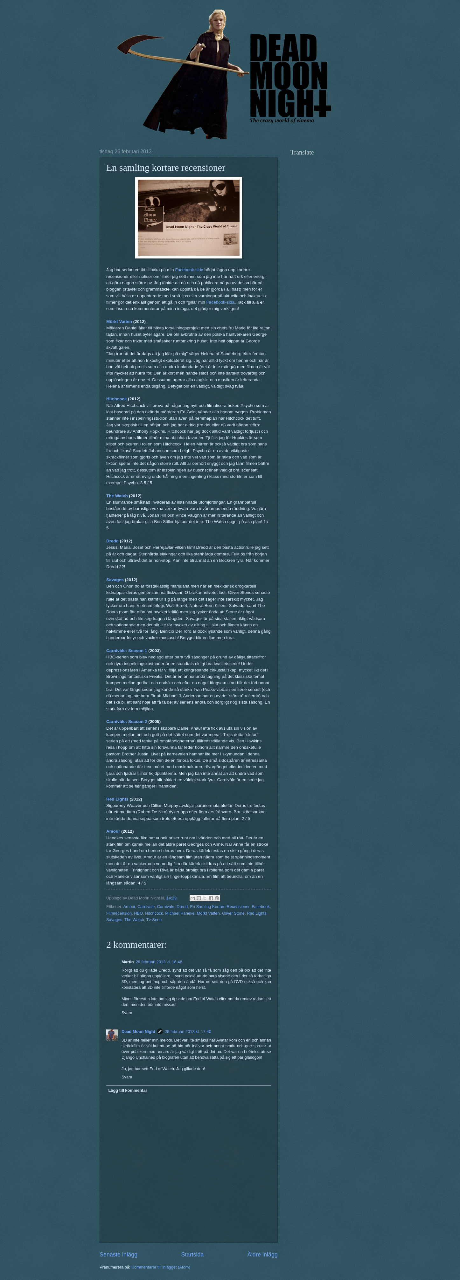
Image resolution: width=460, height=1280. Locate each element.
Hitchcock (116, 398)
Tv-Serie (154, 919)
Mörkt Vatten (119, 321)
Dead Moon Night (138, 1031)
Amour (113, 831)
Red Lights (117, 799)
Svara (127, 1012)
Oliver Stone (233, 913)
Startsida (192, 1254)
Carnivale (146, 906)
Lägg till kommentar (127, 1090)
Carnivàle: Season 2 (126, 721)
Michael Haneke (179, 913)
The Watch (117, 495)
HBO (138, 913)
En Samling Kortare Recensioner (219, 906)
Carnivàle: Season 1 (126, 650)
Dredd (112, 541)
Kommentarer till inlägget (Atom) (160, 1267)
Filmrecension (119, 913)
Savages (115, 579)
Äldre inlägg (262, 1254)
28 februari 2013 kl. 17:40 (188, 1031)
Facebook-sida (189, 269)
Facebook (261, 906)
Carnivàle (165, 906)
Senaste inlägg (118, 1254)
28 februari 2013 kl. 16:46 (159, 962)
